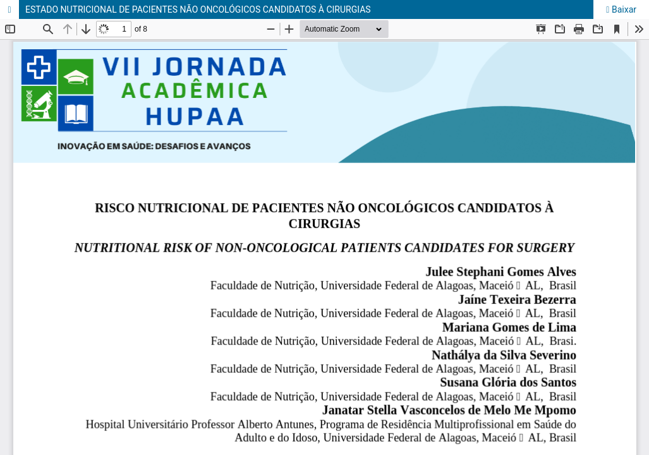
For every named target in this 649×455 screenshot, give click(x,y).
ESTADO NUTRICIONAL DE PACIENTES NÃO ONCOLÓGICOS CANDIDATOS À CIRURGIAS (198, 9)
